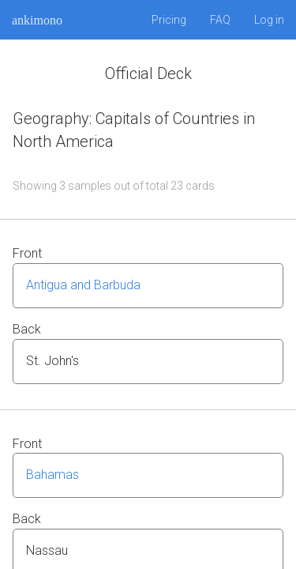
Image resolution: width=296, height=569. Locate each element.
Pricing (169, 19)
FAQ (220, 19)
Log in (269, 19)
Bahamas (52, 474)
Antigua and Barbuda (83, 284)
